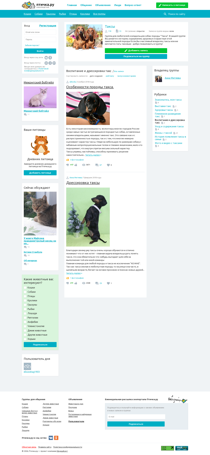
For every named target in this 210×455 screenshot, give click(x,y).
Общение (86, 5)
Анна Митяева (173, 71)
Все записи (119, 65)
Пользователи (76, 421)
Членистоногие (49, 414)
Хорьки (46, 425)
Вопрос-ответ (133, 5)
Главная (72, 5)
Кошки (27, 14)
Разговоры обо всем (52, 421)
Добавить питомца (40, 173)
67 (100, 158)
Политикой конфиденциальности (36, 70)
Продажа (72, 407)
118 (109, 31)
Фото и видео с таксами (168, 136)
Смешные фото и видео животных (29, 412)
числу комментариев (126, 69)
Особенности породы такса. (90, 80)
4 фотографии (77, 153)
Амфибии (47, 411)
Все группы (99, 14)
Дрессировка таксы (83, 176)
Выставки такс (163, 99)
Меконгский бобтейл (39, 82)
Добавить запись (126, 49)
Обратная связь (29, 447)
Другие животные (51, 404)
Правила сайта (44, 447)
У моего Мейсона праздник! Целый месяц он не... (40, 241)
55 (120, 31)
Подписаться (40, 344)
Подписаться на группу (166, 49)
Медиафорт (62, 451)
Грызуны (51, 14)
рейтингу (110, 69)
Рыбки (62, 14)
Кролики (85, 14)
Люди (117, 5)
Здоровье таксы (164, 103)
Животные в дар (75, 404)
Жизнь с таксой (163, 126)
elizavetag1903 (32, 371)
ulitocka (73, 75)
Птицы (73, 14)
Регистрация (47, 25)
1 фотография (77, 271)
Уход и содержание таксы (169, 120)
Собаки (39, 14)
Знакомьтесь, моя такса (168, 93)
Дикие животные (50, 418)
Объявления (103, 5)
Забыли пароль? (32, 45)
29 (100, 277)
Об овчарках (30, 260)
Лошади (25, 430)
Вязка (71, 411)
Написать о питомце (173, 5)
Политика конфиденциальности (67, 447)
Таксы (110, 26)
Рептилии (47, 407)
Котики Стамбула (33, 252)
